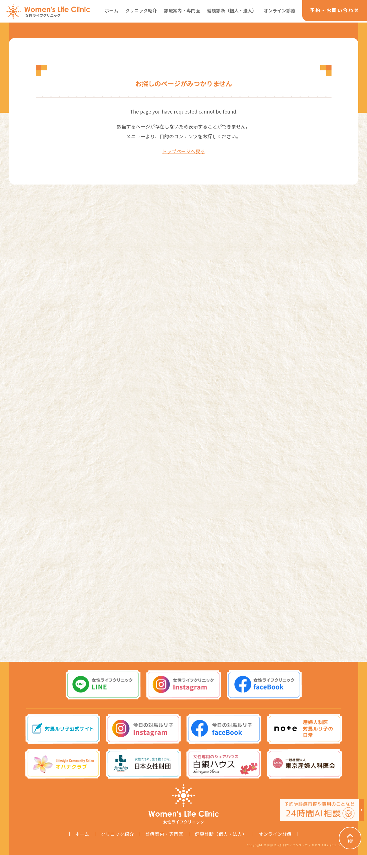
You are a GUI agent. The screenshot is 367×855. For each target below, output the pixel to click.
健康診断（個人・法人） (232, 10)
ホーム (111, 10)
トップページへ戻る (183, 151)
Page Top (350, 838)
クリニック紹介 (141, 10)
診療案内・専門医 (182, 10)
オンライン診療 (279, 10)
